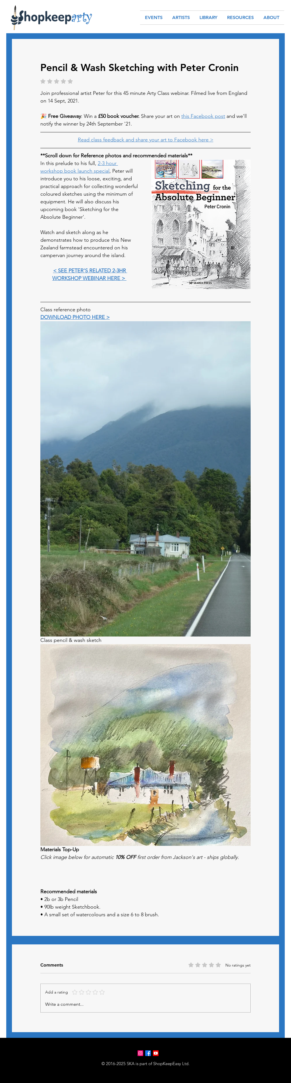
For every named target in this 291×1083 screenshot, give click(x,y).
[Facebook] (148, 1053)
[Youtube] (156, 1053)
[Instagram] (140, 1053)
